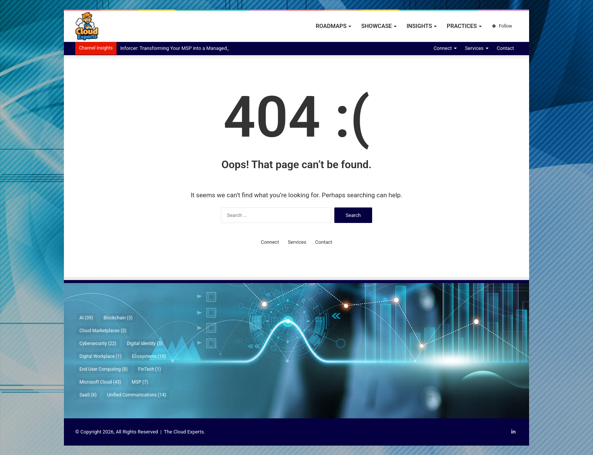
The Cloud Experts (184, 432)
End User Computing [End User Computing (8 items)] (103, 369)
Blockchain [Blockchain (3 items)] (118, 317)
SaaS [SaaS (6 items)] (87, 395)
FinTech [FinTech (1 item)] (149, 369)
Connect (442, 48)
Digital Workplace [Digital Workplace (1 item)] (100, 356)
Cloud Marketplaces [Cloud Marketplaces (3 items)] (102, 330)
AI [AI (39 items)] (86, 317)
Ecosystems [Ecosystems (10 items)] (149, 356)
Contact (505, 48)
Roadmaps (331, 26)
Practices (462, 26)
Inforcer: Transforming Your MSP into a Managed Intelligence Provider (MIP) (203, 48)
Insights (419, 26)
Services (474, 48)
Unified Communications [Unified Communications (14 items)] (136, 395)
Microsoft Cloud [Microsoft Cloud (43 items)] (100, 382)
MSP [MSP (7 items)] (140, 382)
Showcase (376, 26)
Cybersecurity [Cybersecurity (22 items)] (97, 343)
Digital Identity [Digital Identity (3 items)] (144, 343)
